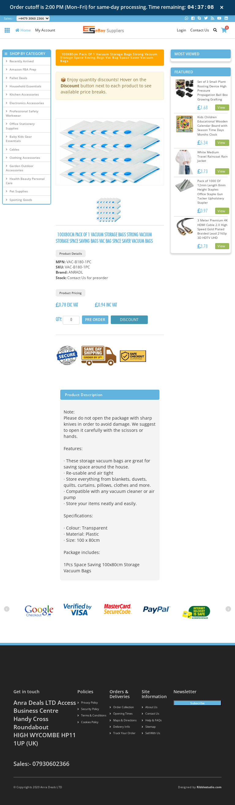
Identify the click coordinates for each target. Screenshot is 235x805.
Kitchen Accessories (22, 94)
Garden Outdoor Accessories (19, 168)
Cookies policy (88, 722)
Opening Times (121, 714)
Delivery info (120, 727)
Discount (129, 319)
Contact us (150, 714)
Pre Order (95, 319)
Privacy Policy (87, 703)
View (221, 107)
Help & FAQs (152, 721)
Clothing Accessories (23, 157)
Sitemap (149, 727)
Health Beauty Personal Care (25, 181)
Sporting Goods (19, 200)
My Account (45, 30)
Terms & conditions (91, 716)
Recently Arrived (20, 61)
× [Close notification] (222, 7)
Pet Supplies (17, 191)
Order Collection (122, 707)
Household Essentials (23, 86)
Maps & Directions (123, 721)
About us (149, 707)
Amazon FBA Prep (21, 69)
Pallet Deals (16, 78)
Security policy (88, 709)
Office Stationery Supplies (20, 126)
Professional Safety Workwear (22, 113)
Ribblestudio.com (209, 787)
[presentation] (6, 609)
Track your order (123, 734)
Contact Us (199, 30)
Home (23, 30)
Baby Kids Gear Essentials (19, 138)
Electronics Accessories (25, 103)
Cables (12, 149)
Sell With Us (151, 734)
